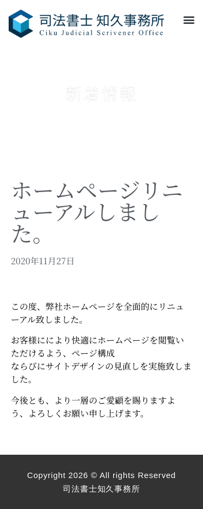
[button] (189, 20)
